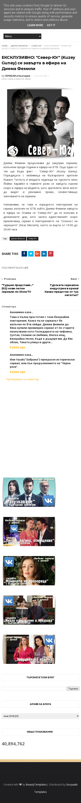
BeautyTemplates (36, 784)
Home (5, 46)
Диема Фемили (19, 46)
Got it (51, 25)
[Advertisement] (40, 427)
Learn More (35, 25)
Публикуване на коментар (22, 379)
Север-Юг (36, 46)
